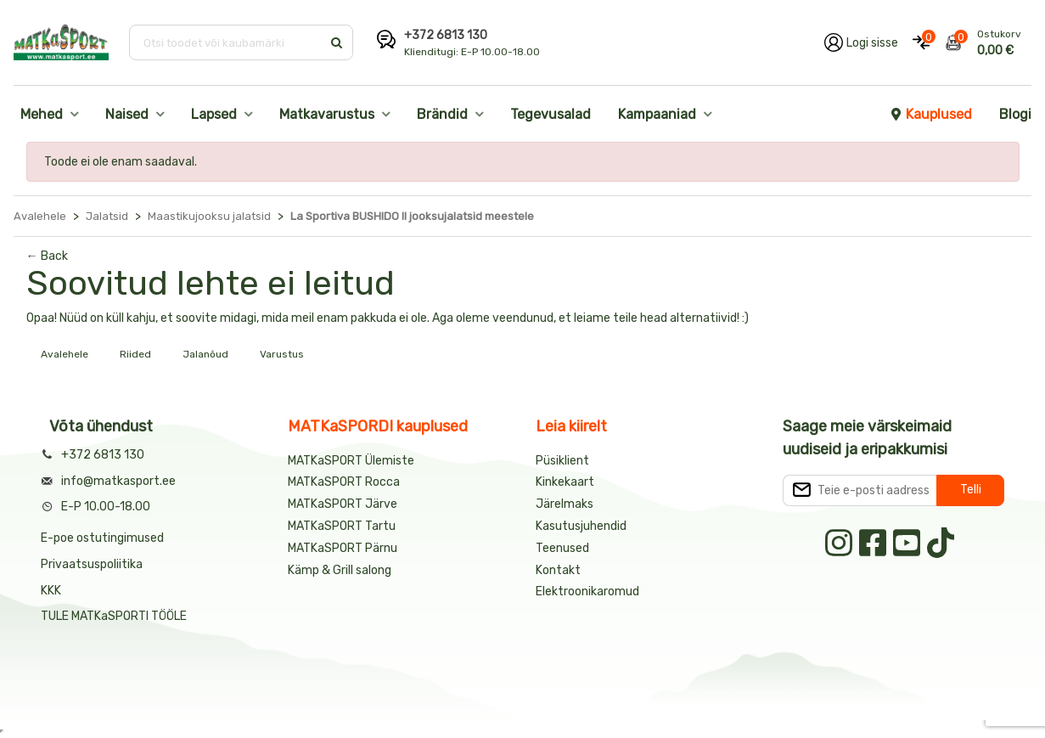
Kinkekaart (565, 482)
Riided (135, 354)
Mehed (41, 114)
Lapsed (214, 114)
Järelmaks (564, 504)
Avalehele (64, 354)
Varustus (282, 354)
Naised (127, 114)
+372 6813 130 (445, 35)
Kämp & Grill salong (339, 570)
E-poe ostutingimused (102, 538)
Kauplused (930, 114)
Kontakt (558, 570)
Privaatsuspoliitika (92, 564)
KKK (51, 590)
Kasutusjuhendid (581, 526)
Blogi (1015, 114)
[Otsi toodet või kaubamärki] (227, 42)
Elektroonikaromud (587, 591)
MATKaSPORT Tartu (342, 526)
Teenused (562, 548)
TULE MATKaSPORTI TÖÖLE (114, 616)
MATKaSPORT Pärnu (344, 548)
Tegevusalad (550, 114)
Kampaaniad (657, 114)
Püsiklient (562, 461)
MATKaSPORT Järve (342, 504)
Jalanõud (205, 354)
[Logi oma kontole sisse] (861, 42)
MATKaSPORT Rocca (344, 482)
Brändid (442, 114)
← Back (47, 256)
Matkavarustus (326, 114)
